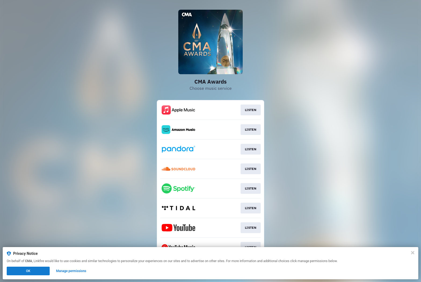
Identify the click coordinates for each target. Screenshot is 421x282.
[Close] (412, 252)
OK (28, 271)
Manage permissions (71, 271)
